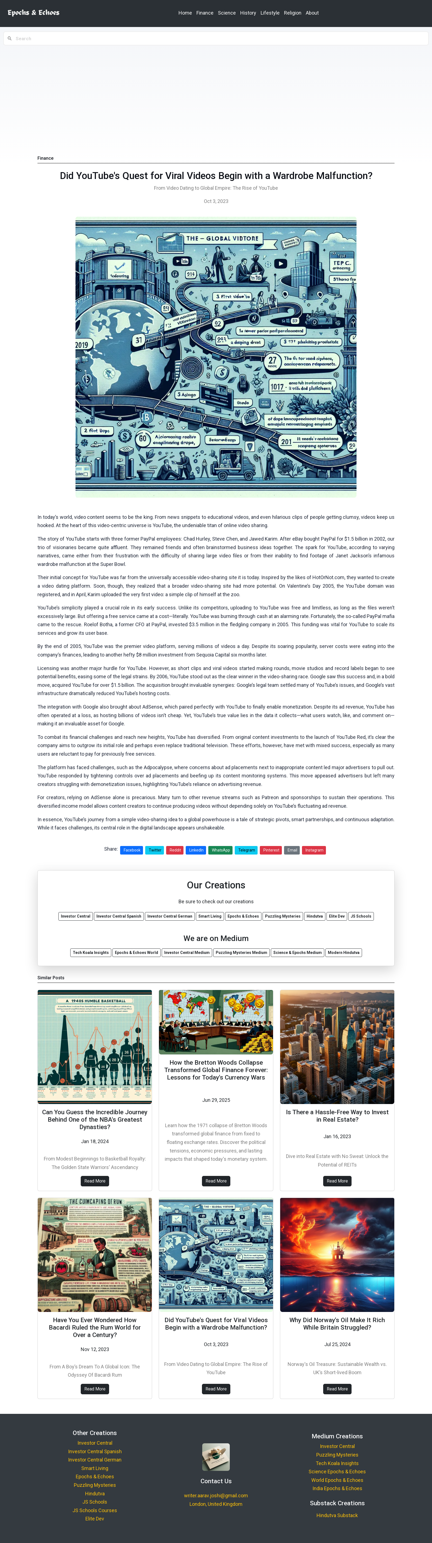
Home (185, 13)
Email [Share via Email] (292, 850)
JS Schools (94, 1502)
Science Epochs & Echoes (337, 1471)
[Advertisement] (216, 88)
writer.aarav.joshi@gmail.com (216, 1495)
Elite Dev (94, 1519)
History (248, 13)
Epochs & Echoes (95, 1476)
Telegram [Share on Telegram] (246, 850)
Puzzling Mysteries (95, 1485)
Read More (95, 1181)
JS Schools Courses (94, 1510)
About (312, 13)
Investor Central (94, 1443)
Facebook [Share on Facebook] (132, 850)
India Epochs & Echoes (337, 1488)
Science (227, 13)
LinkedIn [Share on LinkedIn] (196, 850)
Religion (292, 13)
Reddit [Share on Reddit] (175, 850)
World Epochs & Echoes (337, 1480)
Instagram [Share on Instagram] (314, 850)
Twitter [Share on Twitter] (155, 850)
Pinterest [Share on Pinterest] (271, 850)
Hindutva (95, 1493)
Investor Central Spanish (95, 1451)
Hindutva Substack (337, 1515)
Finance (205, 13)
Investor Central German (94, 1460)
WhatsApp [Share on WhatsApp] (221, 850)
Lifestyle (270, 13)
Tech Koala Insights (337, 1463)
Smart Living (94, 1468)
